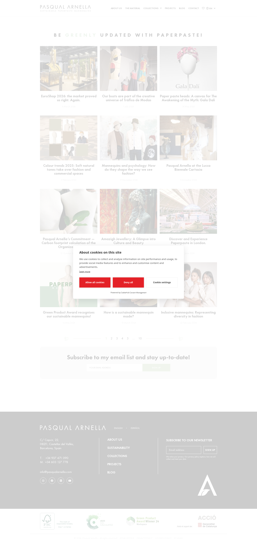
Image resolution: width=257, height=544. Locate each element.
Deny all (128, 282)
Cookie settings (162, 282)
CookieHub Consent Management (133, 292)
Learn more (84, 271)
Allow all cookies (94, 282)
